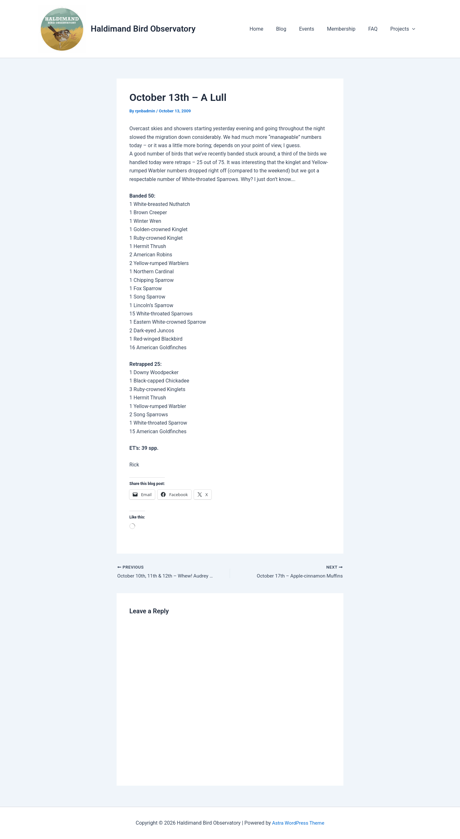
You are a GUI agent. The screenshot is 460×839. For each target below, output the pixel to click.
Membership (348, 29)
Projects (404, 29)
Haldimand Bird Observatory (143, 29)
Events (315, 29)
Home (270, 29)
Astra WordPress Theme (298, 823)
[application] (413, 29)
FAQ (376, 29)
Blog (293, 29)
